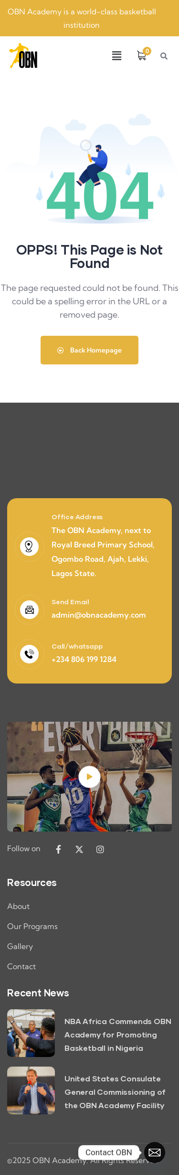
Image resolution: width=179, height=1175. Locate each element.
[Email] (154, 1152)
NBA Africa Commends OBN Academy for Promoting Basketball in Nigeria (117, 1034)
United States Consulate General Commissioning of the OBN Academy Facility (115, 1092)
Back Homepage (89, 350)
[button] (116, 55)
